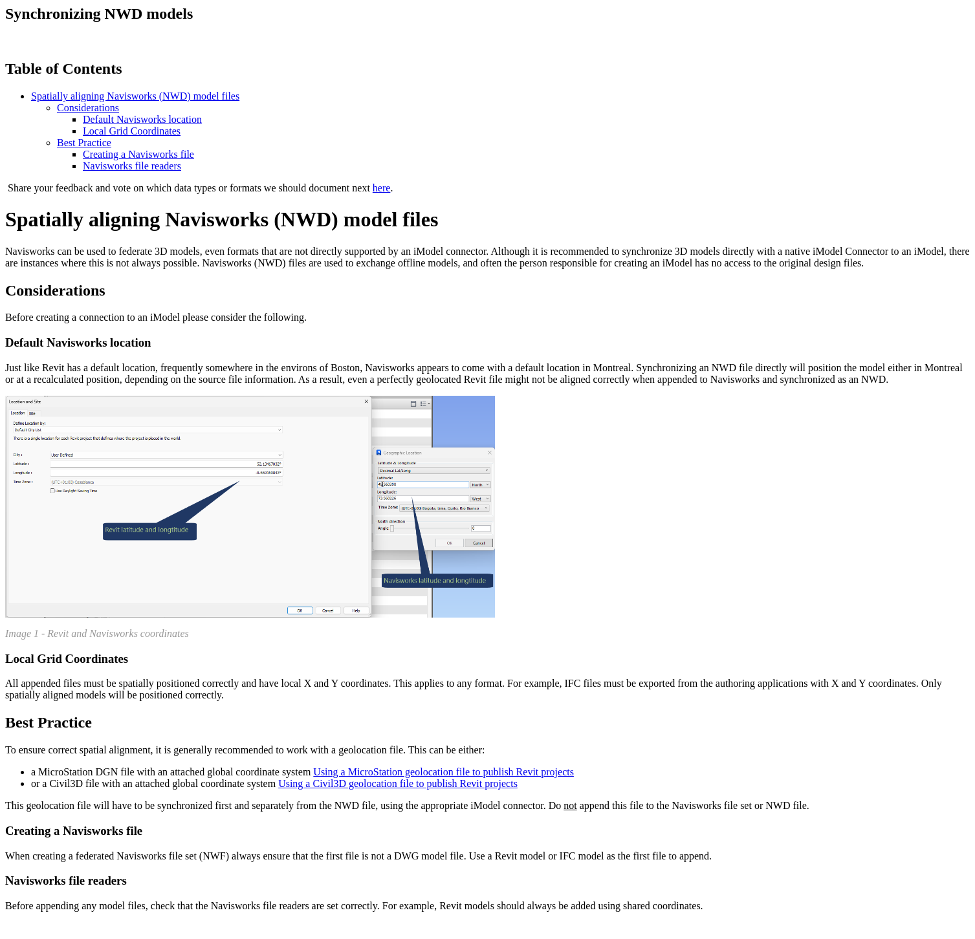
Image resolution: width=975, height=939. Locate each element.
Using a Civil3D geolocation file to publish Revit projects (398, 783)
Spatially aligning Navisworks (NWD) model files (135, 96)
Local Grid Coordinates (132, 130)
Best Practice (84, 142)
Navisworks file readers (132, 165)
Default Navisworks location (142, 119)
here (382, 187)
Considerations (88, 107)
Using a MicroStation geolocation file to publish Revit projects (443, 771)
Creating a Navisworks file (138, 154)
